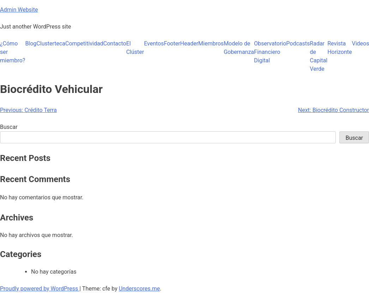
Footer (172, 43)
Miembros (211, 43)
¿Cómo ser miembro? (12, 52)
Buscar (9, 127)
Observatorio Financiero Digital (270, 52)
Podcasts (298, 43)
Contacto (114, 43)
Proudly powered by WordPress (39, 288)
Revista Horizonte (339, 47)
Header (189, 43)
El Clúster (135, 47)
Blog (30, 43)
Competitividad (84, 43)
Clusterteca (50, 43)
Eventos (154, 43)
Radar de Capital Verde (318, 56)
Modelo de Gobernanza (239, 47)
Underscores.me (139, 288)
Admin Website (19, 9)
